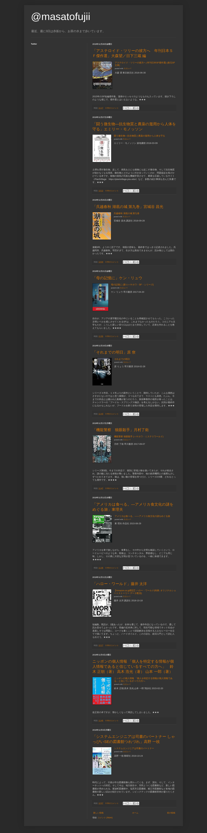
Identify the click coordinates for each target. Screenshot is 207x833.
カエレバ (127, 68)
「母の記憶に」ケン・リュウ (117, 278)
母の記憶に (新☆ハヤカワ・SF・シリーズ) (132, 284)
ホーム (135, 813)
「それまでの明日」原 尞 (114, 352)
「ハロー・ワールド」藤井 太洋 (119, 584)
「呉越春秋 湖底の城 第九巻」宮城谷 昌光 (127, 207)
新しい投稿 (98, 813)
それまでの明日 (122, 359)
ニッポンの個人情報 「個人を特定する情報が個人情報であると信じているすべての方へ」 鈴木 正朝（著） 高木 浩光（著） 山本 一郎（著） (133, 666)
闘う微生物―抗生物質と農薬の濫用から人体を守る (139, 135)
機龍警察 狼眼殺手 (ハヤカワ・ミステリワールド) (138, 436)
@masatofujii (60, 16)
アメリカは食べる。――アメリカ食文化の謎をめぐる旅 (142, 516)
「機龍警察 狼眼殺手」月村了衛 (120, 430)
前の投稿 (171, 813)
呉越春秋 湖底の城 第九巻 (126, 213)
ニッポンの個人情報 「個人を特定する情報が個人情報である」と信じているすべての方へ (143, 679)
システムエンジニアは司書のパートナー (134, 748)
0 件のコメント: (112, 108)
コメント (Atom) (105, 817)
